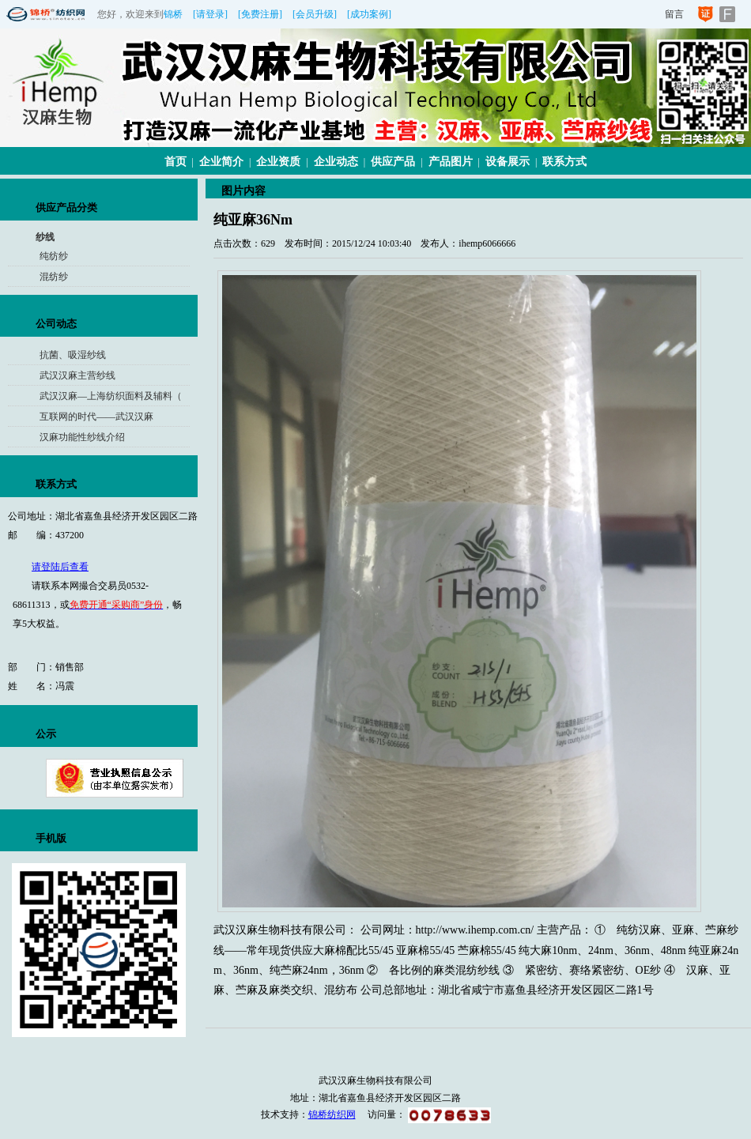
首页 (175, 162)
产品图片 (450, 162)
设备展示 (507, 162)
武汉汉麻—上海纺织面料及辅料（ (111, 396)
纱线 (45, 237)
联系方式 (564, 162)
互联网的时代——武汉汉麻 (96, 416)
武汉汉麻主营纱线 (77, 375)
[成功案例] (369, 14)
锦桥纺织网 (332, 1114)
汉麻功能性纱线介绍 (82, 437)
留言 (674, 14)
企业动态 (336, 162)
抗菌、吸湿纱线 (73, 354)
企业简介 (221, 162)
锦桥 (173, 14)
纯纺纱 (54, 256)
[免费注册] (260, 14)
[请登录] (210, 14)
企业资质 (278, 162)
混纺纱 (54, 276)
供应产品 (393, 162)
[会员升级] (314, 14)
